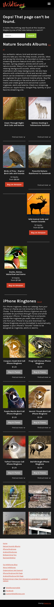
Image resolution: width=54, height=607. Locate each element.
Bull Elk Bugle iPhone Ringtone (39, 462)
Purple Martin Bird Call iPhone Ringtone (14, 412)
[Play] (14, 346)
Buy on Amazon (14, 184)
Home (5, 543)
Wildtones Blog (14, 523)
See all (39, 302)
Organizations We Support (39, 496)
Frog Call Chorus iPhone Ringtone (40, 362)
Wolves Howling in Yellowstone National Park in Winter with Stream (40, 126)
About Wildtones (14, 496)
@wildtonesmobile (13, 588)
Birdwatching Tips (9, 555)
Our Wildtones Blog (10, 565)
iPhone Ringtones (19, 301)
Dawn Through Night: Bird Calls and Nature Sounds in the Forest (14, 125)
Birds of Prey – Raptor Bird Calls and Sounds (14, 172)
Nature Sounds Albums (25, 44)
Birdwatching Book (40, 523)
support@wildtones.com (15, 594)
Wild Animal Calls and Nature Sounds (38, 220)
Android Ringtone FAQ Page (13, 576)
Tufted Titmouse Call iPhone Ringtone (14, 462)
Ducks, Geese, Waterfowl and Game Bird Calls (16, 274)
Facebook (9, 591)
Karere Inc (47, 603)
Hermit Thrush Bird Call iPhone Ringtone (40, 412)
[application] (14, 346)
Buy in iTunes (14, 372)
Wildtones (15, 5)
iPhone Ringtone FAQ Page (13, 573)
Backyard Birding (9, 558)
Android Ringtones (10, 552)
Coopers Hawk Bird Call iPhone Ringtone (14, 362)
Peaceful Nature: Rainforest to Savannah (40, 172)
